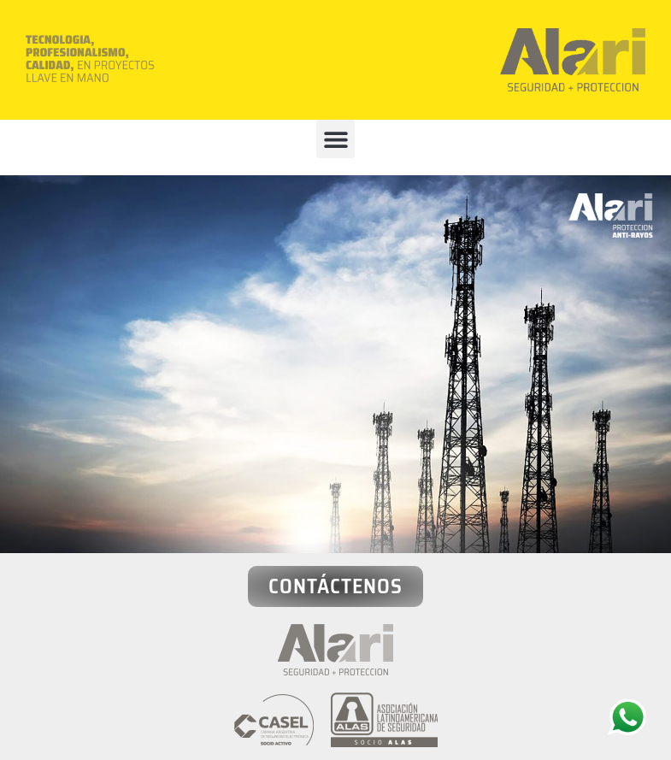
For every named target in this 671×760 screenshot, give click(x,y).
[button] (335, 139)
